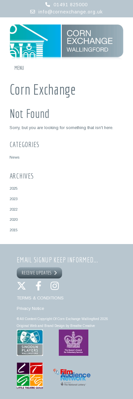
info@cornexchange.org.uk (70, 11)
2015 (13, 230)
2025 (13, 188)
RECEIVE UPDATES (39, 273)
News (14, 157)
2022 (13, 209)
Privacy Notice (30, 308)
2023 (13, 199)
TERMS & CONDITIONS (40, 297)
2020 (13, 219)
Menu (19, 68)
